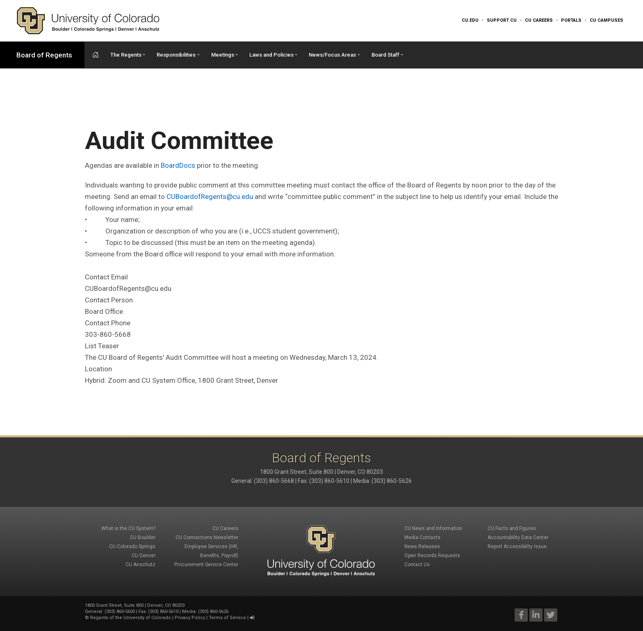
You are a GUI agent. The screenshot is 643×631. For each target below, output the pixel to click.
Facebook (521, 615)
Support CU (502, 20)
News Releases (422, 546)
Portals (571, 20)
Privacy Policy (190, 617)
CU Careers (539, 20)
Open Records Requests (432, 555)
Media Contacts (422, 537)
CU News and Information (433, 528)
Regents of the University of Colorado (130, 617)
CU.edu (470, 20)
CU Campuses (606, 20)
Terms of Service (227, 617)
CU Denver (143, 555)
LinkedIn (536, 615)
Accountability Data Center (518, 537)
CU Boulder (142, 537)
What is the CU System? (128, 528)
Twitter (550, 615)
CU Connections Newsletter (207, 537)
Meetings (222, 55)
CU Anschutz (140, 564)
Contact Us (417, 564)
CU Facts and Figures (512, 528)
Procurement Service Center (206, 564)
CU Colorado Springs (132, 546)
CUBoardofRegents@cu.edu (209, 196)
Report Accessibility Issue (517, 546)
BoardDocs (178, 165)
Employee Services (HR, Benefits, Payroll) (211, 551)
